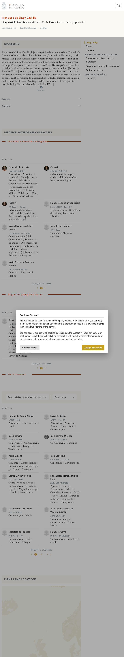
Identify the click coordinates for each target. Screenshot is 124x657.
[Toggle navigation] (118, 5)
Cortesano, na (9, 27)
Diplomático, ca (28, 27)
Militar (43, 27)
